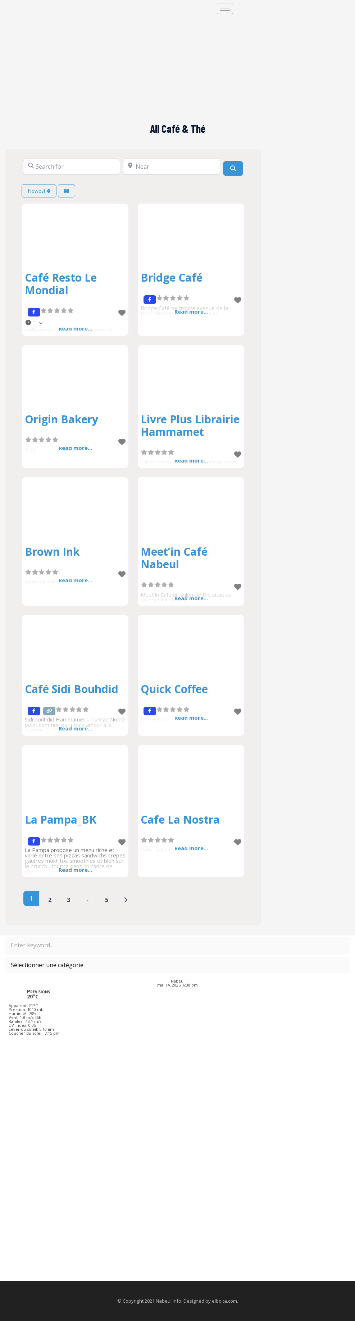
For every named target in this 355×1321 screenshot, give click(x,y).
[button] (75, 322)
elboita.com (224, 1301)
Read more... (75, 728)
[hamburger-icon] (225, 9)
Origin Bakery (61, 419)
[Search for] (71, 167)
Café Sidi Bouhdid (71, 689)
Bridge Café (171, 277)
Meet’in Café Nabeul (174, 557)
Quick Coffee (174, 689)
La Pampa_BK (60, 819)
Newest (39, 190)
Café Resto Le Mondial (61, 283)
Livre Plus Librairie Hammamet (190, 425)
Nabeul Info (168, 1301)
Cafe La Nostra (180, 819)
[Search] (233, 168)
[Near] (171, 167)
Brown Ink (52, 551)
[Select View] (66, 190)
